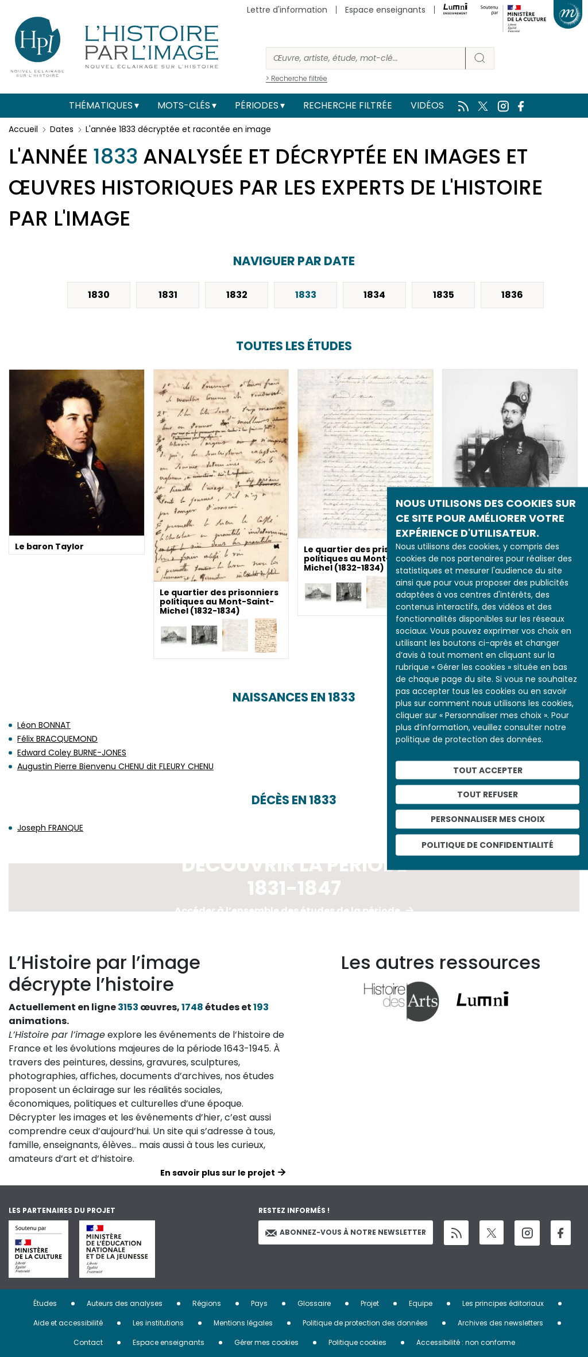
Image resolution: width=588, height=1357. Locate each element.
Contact (88, 1342)
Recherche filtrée (347, 105)
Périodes (256, 105)
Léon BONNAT (44, 725)
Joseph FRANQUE (50, 827)
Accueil (23, 129)
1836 (512, 294)
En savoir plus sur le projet (217, 1172)
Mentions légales (243, 1323)
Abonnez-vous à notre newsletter (345, 1232)
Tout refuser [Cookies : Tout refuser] (487, 794)
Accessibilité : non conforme (465, 1342)
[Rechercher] (366, 58)
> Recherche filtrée (296, 78)
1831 (167, 294)
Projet (370, 1303)
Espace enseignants (385, 10)
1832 (236, 294)
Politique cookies (357, 1342)
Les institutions (158, 1323)
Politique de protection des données (365, 1323)
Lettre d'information (287, 10)
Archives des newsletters (500, 1323)
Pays (259, 1303)
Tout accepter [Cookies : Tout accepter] (488, 770)
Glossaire (314, 1303)
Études (45, 1303)
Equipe (420, 1303)
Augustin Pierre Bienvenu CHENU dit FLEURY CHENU (115, 766)
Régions (206, 1303)
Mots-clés (183, 105)
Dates (62, 129)
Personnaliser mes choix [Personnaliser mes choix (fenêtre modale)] (488, 819)
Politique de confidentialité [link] (487, 844)
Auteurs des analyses (125, 1303)
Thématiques (101, 105)
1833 (305, 294)
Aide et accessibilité (68, 1323)
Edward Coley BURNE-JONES (71, 752)
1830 (99, 294)
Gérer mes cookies (266, 1342)
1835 (443, 294)
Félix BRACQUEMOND (57, 739)
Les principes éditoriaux (503, 1303)
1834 (374, 294)
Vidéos (427, 105)
